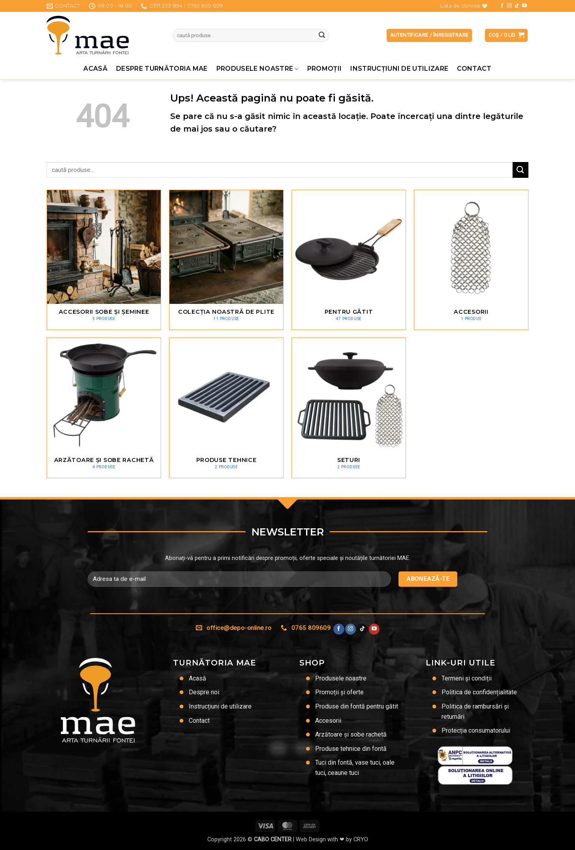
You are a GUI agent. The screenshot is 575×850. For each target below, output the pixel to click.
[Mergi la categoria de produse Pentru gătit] (349, 260)
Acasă (95, 68)
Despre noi (204, 692)
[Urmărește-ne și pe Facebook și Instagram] (509, 6)
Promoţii (324, 68)
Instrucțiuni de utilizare (399, 68)
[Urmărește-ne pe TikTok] (517, 6)
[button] (506, 35)
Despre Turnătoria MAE (162, 68)
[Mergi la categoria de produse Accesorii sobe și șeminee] (104, 260)
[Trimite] (322, 35)
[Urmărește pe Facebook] (502, 6)
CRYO (360, 839)
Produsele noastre (257, 69)
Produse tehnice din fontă (351, 748)
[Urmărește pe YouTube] (524, 6)
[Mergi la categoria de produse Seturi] (349, 407)
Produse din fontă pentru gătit (356, 706)
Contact (474, 68)
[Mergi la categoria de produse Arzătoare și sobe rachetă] (104, 407)
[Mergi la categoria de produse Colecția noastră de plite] (226, 260)
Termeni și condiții (467, 678)
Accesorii (328, 720)
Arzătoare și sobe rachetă (351, 734)
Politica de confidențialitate (479, 692)
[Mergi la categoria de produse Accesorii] (471, 260)
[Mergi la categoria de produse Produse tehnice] (226, 407)
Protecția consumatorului (476, 730)
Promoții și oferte (339, 692)
